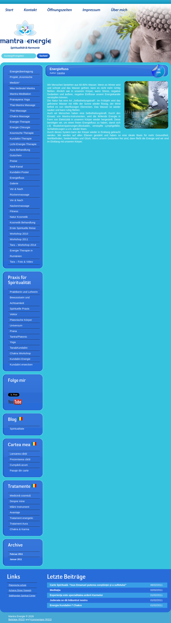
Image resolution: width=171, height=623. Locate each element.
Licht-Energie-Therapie (23, 144)
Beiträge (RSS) (16, 619)
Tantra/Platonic (18, 336)
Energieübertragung (21, 71)
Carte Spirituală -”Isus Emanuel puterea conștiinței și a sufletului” (88, 585)
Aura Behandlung (20, 149)
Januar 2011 (16, 559)
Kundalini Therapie (21, 138)
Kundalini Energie (20, 358)
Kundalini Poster (19, 172)
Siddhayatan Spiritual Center (22, 595)
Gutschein (16, 155)
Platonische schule (17, 585)
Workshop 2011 (19, 239)
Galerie (14, 183)
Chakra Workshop (20, 353)
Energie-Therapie (20, 121)
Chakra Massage (20, 116)
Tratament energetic (21, 517)
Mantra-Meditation (20, 93)
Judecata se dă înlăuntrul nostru (69, 600)
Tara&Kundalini (18, 347)
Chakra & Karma (19, 529)
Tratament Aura (19, 523)
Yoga (13, 342)
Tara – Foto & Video (21, 261)
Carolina (61, 73)
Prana (13, 331)
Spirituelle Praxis (19, 308)
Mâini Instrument (19, 506)
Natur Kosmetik (19, 216)
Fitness (14, 211)
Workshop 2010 (19, 233)
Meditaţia (55, 590)
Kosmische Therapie (22, 132)
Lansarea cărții (18, 453)
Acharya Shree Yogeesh (20, 590)
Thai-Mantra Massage (22, 105)
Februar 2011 (16, 554)
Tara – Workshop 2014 (23, 244)
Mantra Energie (31, 34)
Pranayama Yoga (20, 99)
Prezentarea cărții (20, 459)
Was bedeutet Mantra (22, 88)
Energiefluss (17, 177)
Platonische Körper (21, 319)
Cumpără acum (19, 464)
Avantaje (15, 512)
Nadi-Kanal (16, 166)
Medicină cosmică (20, 495)
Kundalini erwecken (21, 364)
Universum (16, 325)
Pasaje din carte (19, 470)
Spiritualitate (17, 428)
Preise (13, 160)
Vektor (13, 314)
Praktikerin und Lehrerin (24, 291)
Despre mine (17, 501)
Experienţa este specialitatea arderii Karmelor (76, 595)
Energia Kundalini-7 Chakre (66, 605)
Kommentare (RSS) (41, 619)
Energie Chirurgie (20, 127)
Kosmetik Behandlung (22, 222)
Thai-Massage (18, 110)
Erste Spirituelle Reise (23, 228)
